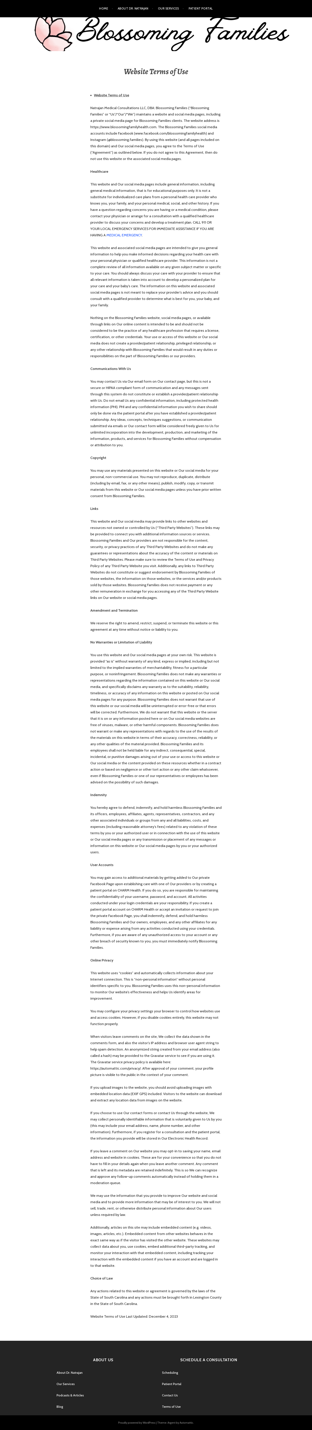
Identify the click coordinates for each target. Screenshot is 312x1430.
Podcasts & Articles (70, 1395)
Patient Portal (201, 8)
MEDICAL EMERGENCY (124, 235)
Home (103, 8)
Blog (60, 1407)
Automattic (186, 1422)
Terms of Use (171, 1407)
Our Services (168, 8)
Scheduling (170, 1373)
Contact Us (170, 1395)
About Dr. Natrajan (133, 8)
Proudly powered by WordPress (136, 1422)
